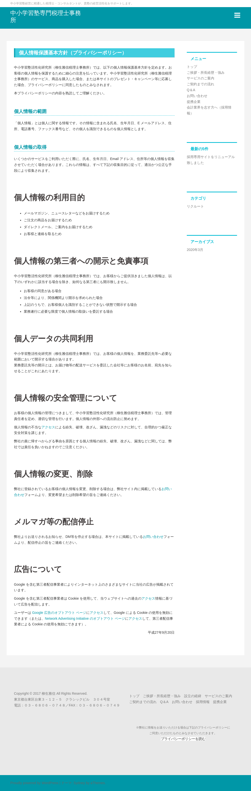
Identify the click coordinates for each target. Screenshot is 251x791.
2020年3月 (195, 250)
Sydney (79, 783)
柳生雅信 (48, 693)
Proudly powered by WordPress (34, 783)
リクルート (195, 206)
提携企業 (194, 102)
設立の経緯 (192, 696)
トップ (192, 67)
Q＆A (191, 90)
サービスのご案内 (200, 78)
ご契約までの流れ (200, 84)
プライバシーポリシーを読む (183, 739)
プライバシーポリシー (212, 727)
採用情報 (203, 702)
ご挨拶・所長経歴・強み (206, 72)
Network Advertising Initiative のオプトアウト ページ (85, 618)
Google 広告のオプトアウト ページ (59, 613)
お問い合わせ (153, 537)
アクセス (48, 427)
